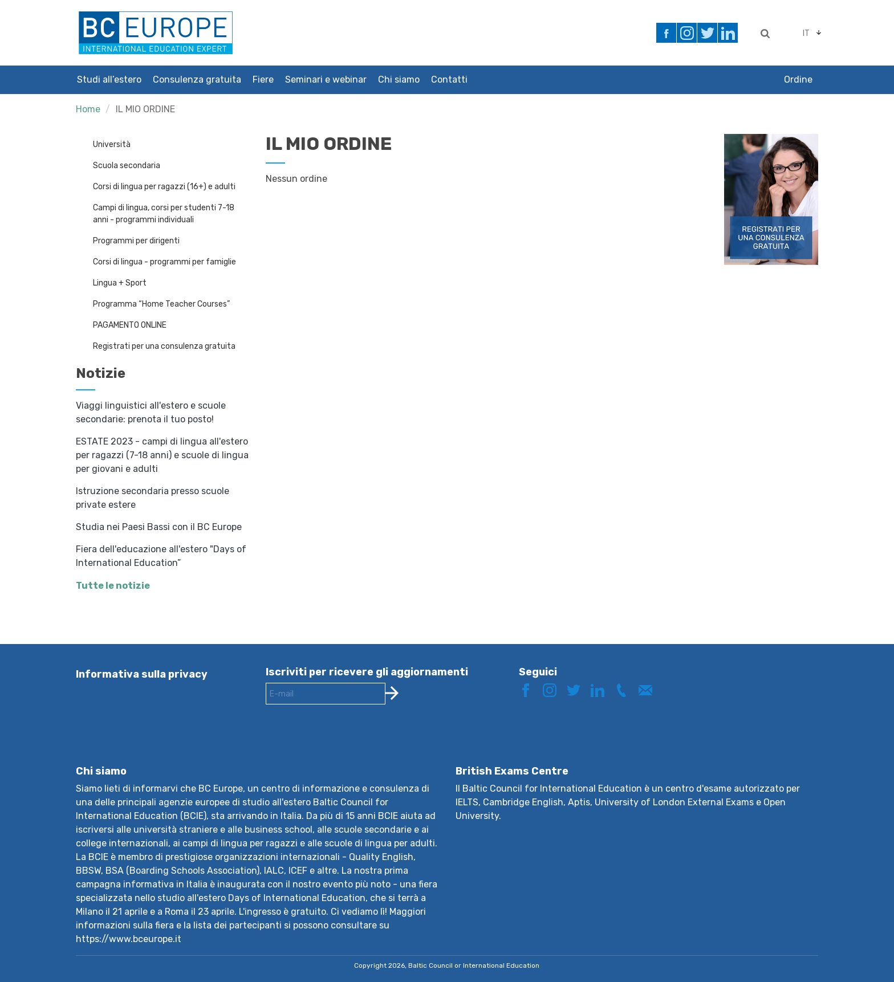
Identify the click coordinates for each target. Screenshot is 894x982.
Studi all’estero (109, 79)
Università (112, 144)
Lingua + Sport (120, 283)
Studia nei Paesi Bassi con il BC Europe (159, 526)
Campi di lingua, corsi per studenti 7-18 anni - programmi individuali (163, 214)
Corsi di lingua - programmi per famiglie (164, 262)
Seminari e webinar (326, 79)
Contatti (449, 79)
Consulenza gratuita (197, 79)
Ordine (798, 79)
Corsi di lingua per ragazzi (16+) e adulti (164, 186)
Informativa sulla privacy (142, 674)
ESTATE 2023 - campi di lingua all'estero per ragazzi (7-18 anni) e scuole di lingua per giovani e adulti (162, 455)
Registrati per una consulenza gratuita (164, 346)
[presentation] (352, 744)
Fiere (263, 79)
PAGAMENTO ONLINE (129, 325)
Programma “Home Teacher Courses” (161, 304)
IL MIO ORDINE (145, 109)
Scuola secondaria (126, 165)
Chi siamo (399, 79)
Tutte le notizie (113, 585)
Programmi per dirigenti (136, 241)
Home (88, 109)
